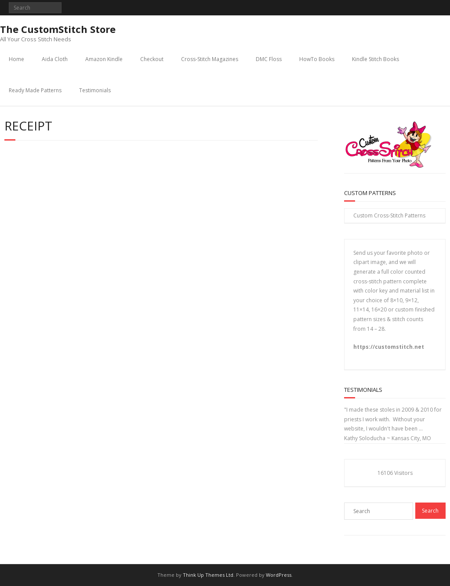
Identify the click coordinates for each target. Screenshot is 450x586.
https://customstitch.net (388, 347)
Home (16, 59)
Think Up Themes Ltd (208, 575)
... (421, 428)
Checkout (151, 59)
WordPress (278, 575)
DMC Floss (269, 59)
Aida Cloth (55, 59)
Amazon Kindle (104, 59)
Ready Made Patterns (35, 90)
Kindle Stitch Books (375, 59)
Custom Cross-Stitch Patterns (389, 215)
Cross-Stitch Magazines (209, 59)
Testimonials (95, 90)
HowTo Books (316, 59)
